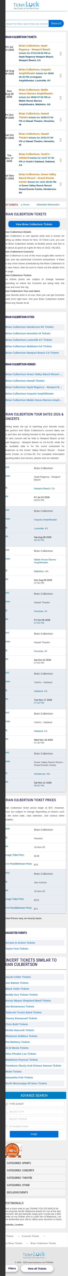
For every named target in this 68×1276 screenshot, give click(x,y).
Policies (49, 1262)
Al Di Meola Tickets (16, 1047)
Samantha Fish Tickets (19, 1077)
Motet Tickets (13, 1071)
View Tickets (61, 54)
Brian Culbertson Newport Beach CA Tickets (32, 352)
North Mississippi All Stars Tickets (26, 1083)
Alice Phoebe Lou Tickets (20, 1053)
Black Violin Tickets (17, 988)
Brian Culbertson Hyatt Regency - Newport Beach (34, 387)
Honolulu (38, 611)
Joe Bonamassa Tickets (19, 1006)
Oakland (38, 691)
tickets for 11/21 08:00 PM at (37, 183)
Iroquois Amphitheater (45, 519)
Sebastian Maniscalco (53, 204)
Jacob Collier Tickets (18, 977)
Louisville (39, 528)
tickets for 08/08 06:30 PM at (36, 75)
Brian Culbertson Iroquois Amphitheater (29, 393)
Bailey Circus (28, 204)
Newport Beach (42, 488)
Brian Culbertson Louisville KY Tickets (28, 339)
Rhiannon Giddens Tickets (21, 1036)
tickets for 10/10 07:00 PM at (37, 139)
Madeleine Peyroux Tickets (21, 1059)
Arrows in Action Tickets (20, 942)
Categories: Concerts (20, 1170)
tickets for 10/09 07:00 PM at (37, 119)
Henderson (40, 774)
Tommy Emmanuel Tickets (21, 1018)
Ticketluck (26, 5)
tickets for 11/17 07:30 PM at (37, 159)
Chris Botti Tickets (16, 1024)
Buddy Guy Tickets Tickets (21, 994)
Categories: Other (18, 1185)
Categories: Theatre (19, 1177)
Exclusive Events (17, 1192)
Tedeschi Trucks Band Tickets (23, 1012)
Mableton (39, 571)
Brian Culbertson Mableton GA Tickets (28, 346)
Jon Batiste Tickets (16, 982)
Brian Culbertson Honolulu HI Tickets (27, 333)
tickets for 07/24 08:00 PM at (36, 53)
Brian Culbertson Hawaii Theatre (25, 380)
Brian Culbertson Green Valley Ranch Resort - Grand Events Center (34, 374)
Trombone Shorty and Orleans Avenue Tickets (33, 1065)
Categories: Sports (19, 1163)
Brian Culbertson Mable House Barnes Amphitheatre (34, 400)
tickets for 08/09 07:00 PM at (36, 97)
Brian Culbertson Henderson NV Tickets (29, 327)
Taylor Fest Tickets (16, 948)
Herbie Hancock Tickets (19, 1030)
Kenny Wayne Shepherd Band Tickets (28, 1000)
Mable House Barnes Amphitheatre (45, 561)
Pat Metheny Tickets (17, 1042)
